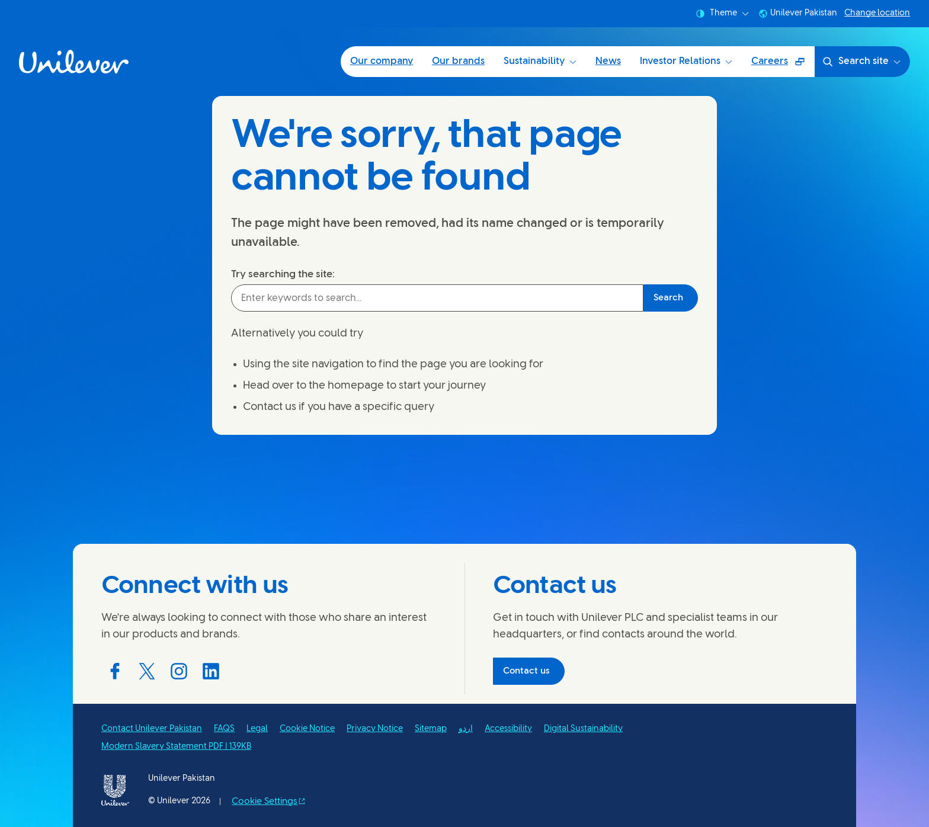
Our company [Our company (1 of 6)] (381, 61)
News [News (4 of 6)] (608, 61)
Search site (861, 62)
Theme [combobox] (722, 13)
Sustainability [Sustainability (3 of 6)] (540, 61)
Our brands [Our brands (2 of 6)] (458, 61)
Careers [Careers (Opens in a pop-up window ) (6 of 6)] (783, 65)
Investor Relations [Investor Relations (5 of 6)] (686, 61)
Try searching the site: (283, 274)
